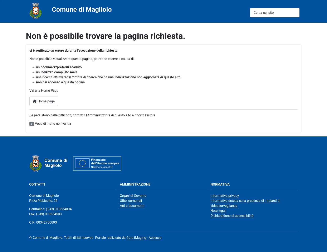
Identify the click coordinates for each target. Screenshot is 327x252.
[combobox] (274, 12)
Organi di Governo (133, 196)
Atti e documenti (132, 206)
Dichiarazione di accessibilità (231, 216)
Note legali (218, 211)
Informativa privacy (224, 196)
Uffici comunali (131, 201)
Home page (44, 101)
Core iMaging (136, 238)
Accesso (155, 238)
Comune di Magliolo (82, 9)
